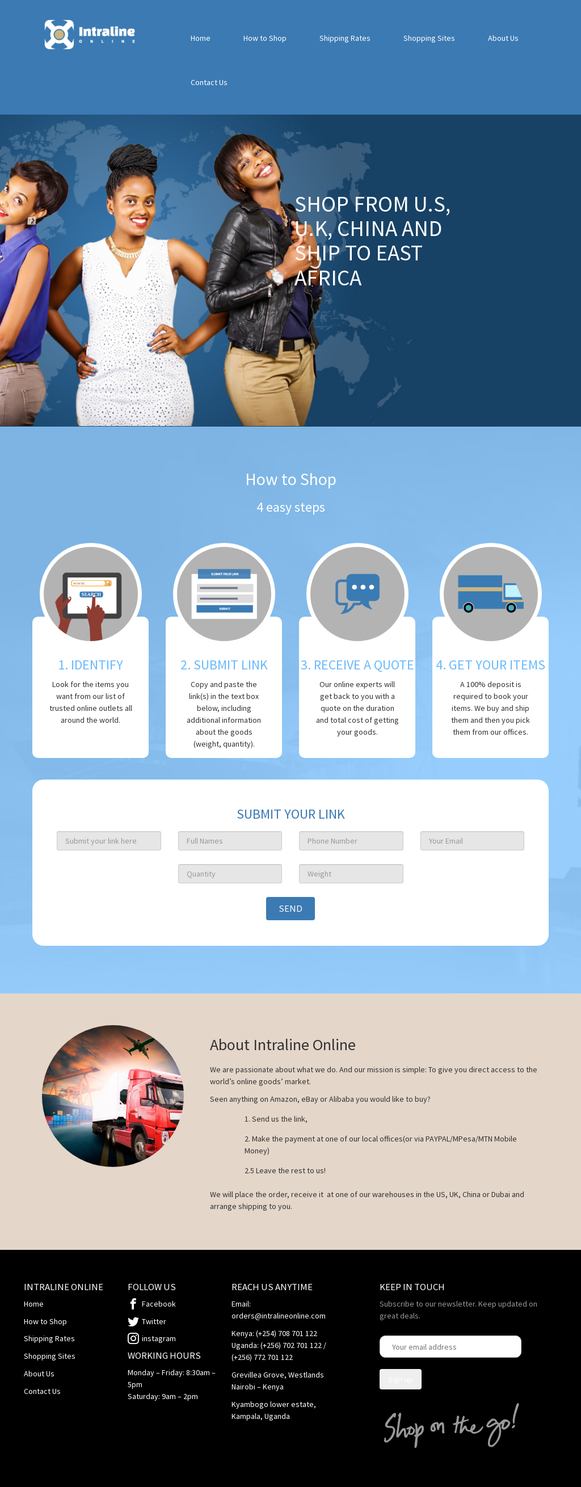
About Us (503, 38)
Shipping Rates (345, 38)
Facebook (159, 1304)
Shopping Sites (429, 38)
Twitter (154, 1321)
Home (200, 38)
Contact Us (209, 82)
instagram (159, 1338)
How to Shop (265, 38)
